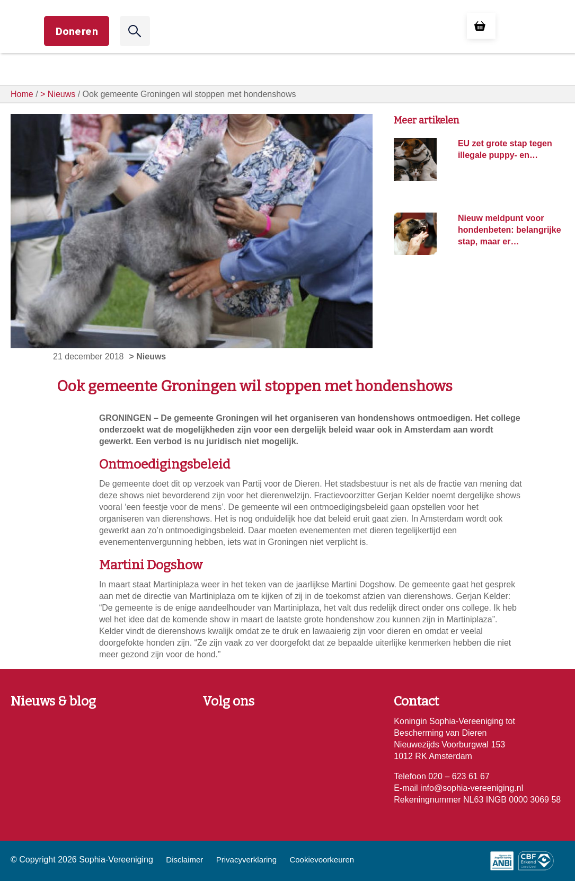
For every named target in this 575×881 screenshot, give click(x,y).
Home (22, 94)
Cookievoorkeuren (321, 859)
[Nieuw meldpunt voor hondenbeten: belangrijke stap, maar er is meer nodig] (415, 232)
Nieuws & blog (53, 701)
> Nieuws (57, 94)
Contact (416, 701)
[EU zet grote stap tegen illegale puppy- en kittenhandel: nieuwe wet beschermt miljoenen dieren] (415, 158)
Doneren (76, 31)
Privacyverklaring (246, 859)
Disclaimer (184, 859)
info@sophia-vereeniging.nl (471, 787)
